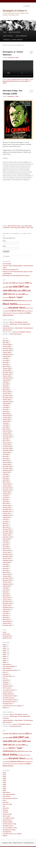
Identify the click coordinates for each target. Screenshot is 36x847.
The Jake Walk (7, 263)
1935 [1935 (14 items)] (14, 283)
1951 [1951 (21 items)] (15, 291)
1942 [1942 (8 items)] (4, 287)
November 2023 (7, 397)
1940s (9, 226)
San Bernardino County (9, 696)
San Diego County (8, 697)
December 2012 (7, 625)
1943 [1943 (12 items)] (6, 287)
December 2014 (7, 578)
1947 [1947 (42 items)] (21, 286)
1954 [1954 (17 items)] (29, 291)
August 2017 (6, 517)
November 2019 (7, 468)
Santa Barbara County (9, 701)
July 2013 (5, 611)
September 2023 (7, 401)
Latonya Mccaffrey (8, 328)
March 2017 (6, 527)
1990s (4, 662)
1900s (4, 645)
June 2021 (6, 439)
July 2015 (5, 564)
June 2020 (6, 454)
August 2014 (6, 586)
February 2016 (7, 550)
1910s (4, 646)
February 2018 (7, 505)
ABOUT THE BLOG (8, 36)
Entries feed (6, 634)
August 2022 (6, 421)
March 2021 (6, 440)
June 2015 (6, 566)
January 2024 (6, 393)
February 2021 (7, 443)
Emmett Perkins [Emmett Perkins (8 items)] (29, 308)
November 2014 (7, 580)
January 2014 (6, 599)
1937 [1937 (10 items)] (17, 283)
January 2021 (6, 444)
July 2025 (5, 358)
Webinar (5, 707)
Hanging (5, 682)
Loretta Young (13, 227)
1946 (26, 226)
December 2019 (7, 466)
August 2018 (6, 494)
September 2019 (7, 470)
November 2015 (7, 556)
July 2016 (5, 541)
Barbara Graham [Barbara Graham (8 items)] (28, 300)
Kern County (6, 688)
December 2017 (7, 509)
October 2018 (6, 492)
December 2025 (7, 348)
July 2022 (5, 423)
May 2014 (5, 592)
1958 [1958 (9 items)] (16, 294)
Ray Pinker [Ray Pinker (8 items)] (9, 313)
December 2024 (7, 372)
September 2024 (7, 378)
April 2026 (5, 342)
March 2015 (6, 572)
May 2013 (5, 615)
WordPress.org (7, 638)
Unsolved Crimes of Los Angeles (20, 79)
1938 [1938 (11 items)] (20, 283)
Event (9, 79)
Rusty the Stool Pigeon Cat (10, 269)
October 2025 (6, 352)
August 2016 (6, 539)
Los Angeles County (8, 690)
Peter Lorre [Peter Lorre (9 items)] (25, 311)
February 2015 (7, 574)
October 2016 (6, 535)
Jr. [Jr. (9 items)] (3, 311)
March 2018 (6, 503)
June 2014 (6, 590)
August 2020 (6, 452)
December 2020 (7, 446)
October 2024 (6, 376)
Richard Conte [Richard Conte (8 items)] (16, 313)
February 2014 (7, 597)
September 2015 (7, 560)
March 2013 (6, 619)
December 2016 (7, 531)
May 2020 (5, 456)
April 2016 (5, 546)
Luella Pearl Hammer (16, 334)
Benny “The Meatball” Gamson (19, 322)
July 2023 (5, 405)
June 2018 (6, 497)
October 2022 (6, 419)
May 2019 (5, 478)
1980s (4, 660)
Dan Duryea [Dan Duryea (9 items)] (20, 304)
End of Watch (6, 668)
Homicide (5, 684)
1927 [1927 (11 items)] (7, 283)
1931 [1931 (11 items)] (10, 283)
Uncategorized (7, 703)
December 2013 (7, 601)
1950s (4, 654)
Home (4, 32)
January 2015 (6, 576)
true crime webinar (24, 81)
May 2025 (5, 362)
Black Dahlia (6, 81)
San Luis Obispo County (10, 699)
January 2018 (6, 507)
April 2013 (5, 617)
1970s (4, 658)
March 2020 (6, 460)
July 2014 (5, 588)
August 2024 (6, 380)
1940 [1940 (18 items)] (27, 283)
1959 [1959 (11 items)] (19, 294)
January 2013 (6, 623)
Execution (5, 674)
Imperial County (7, 686)
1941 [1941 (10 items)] (30, 283)
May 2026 (5, 340)
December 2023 (7, 395)
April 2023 (5, 411)
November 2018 (7, 490)
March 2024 (6, 389)
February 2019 (7, 484)
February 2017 (7, 529)
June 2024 (6, 384)
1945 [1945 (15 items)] (10, 287)
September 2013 (7, 607)
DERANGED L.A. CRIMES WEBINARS (13, 39)
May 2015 (5, 568)
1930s (4, 650)
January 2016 (6, 552)
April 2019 (5, 480)
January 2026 (6, 346)
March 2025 (6, 366)
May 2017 (5, 523)
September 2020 (7, 450)
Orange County (7, 692)
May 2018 (5, 499)
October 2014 (6, 582)
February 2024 (7, 391)
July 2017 (5, 519)
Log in (4, 632)
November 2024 (7, 374)
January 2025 (6, 370)
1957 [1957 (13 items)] (13, 294)
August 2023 (6, 403)
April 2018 (5, 501)
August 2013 (6, 609)
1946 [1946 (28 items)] (15, 286)
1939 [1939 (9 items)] (23, 283)
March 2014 (6, 595)
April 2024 (5, 388)
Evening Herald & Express (10, 670)
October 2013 (6, 605)
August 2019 (6, 472)
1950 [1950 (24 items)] (10, 290)
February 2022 (7, 431)
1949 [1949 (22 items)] (5, 290)
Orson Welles (21, 227)
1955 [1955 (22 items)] (5, 294)
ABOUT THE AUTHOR (14, 32)
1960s (4, 656)
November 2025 (7, 350)
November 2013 (7, 603)
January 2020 (6, 464)
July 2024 (5, 382)
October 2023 (6, 399)
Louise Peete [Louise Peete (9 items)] (7, 311)
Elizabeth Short (14, 81)
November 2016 (7, 533)
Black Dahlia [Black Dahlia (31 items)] (10, 304)
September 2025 (7, 354)
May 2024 (5, 386)
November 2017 (7, 511)
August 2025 (6, 356)
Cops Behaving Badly (9, 666)
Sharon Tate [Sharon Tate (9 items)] (23, 313)
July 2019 (5, 474)
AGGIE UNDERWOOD (21, 36)
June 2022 (6, 425)
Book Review (6, 664)
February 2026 (7, 344)
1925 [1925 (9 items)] (4, 283)
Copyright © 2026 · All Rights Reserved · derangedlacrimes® (18, 842)
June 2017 (6, 521)
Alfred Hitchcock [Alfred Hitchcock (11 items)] (19, 300)
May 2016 (5, 545)
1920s (4, 648)
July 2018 (5, 495)
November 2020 (7, 448)
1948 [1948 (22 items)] (26, 287)
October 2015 (6, 558)
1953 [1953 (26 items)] (24, 290)
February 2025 (7, 368)
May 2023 (5, 409)
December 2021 (7, 435)
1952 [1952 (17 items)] (19, 291)
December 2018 (7, 488)
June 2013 (6, 613)
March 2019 (6, 482)
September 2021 (7, 437)
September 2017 (7, 515)
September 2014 (7, 584)
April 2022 (5, 427)
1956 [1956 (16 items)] (9, 294)
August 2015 (6, 562)
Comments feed (7, 636)
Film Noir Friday (15, 226)
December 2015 (7, 554)
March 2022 (6, 429)
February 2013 (7, 621)
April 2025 (5, 364)
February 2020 (7, 462)
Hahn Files (6, 680)
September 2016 (7, 537)
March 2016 (6, 548)
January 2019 (6, 486)
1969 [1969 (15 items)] (23, 294)
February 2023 (7, 415)
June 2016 (6, 543)
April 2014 (5, 594)
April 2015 (5, 570)
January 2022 (6, 433)
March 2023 (6, 413)
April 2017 (5, 525)
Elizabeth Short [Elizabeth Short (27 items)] (17, 307)
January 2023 (6, 417)
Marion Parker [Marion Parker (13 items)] (17, 311)
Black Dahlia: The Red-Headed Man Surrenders (16, 275)
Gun (4, 678)
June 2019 (6, 476)
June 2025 (6, 360)
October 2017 (6, 513)
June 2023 (6, 407)
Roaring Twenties (8, 694)
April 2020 (5, 458)
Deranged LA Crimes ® (15, 10)
